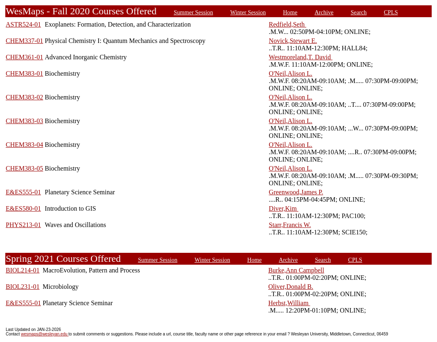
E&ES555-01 (23, 192)
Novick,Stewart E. (293, 40)
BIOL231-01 (23, 286)
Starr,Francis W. (290, 224)
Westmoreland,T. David (301, 57)
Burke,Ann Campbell (296, 270)
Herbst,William (289, 302)
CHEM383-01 (24, 73)
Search (359, 12)
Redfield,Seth (288, 24)
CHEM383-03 (24, 120)
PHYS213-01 (23, 224)
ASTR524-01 (23, 24)
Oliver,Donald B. (290, 286)
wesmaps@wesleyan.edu (44, 334)
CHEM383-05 (24, 168)
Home (290, 12)
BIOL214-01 (23, 270)
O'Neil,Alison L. (290, 73)
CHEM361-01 (24, 57)
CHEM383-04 (24, 144)
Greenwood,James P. (296, 192)
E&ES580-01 (23, 208)
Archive (323, 12)
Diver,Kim (283, 208)
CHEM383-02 (24, 97)
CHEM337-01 (24, 40)
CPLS (391, 12)
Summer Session (193, 12)
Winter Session (248, 12)
